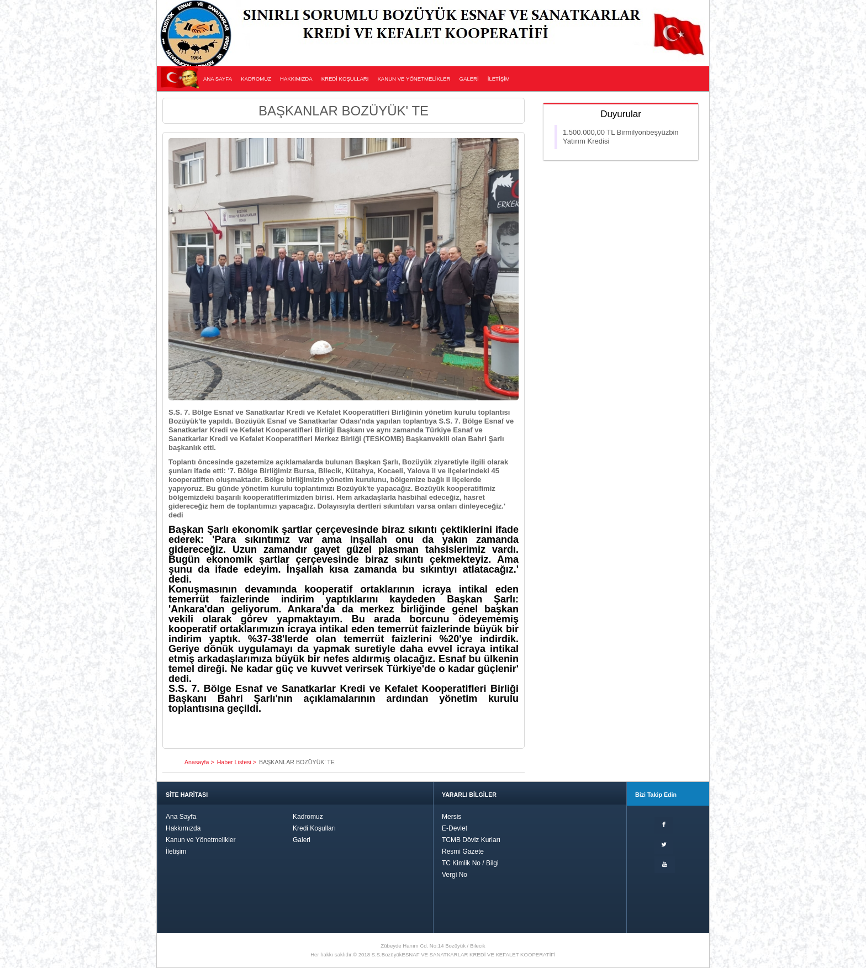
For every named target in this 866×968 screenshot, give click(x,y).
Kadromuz (308, 817)
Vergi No (454, 875)
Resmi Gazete (463, 851)
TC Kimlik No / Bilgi (470, 863)
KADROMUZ (256, 79)
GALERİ (469, 79)
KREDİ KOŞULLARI (345, 79)
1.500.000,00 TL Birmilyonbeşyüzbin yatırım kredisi (621, 136)
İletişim (176, 851)
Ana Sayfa (181, 817)
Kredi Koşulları (314, 828)
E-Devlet (454, 828)
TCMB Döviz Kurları (471, 840)
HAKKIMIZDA (296, 79)
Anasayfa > (199, 762)
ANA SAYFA (217, 79)
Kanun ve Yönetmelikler (201, 840)
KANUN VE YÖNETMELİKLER (413, 79)
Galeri (301, 840)
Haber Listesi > (236, 762)
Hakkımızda (183, 828)
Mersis (451, 817)
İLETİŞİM (499, 79)
